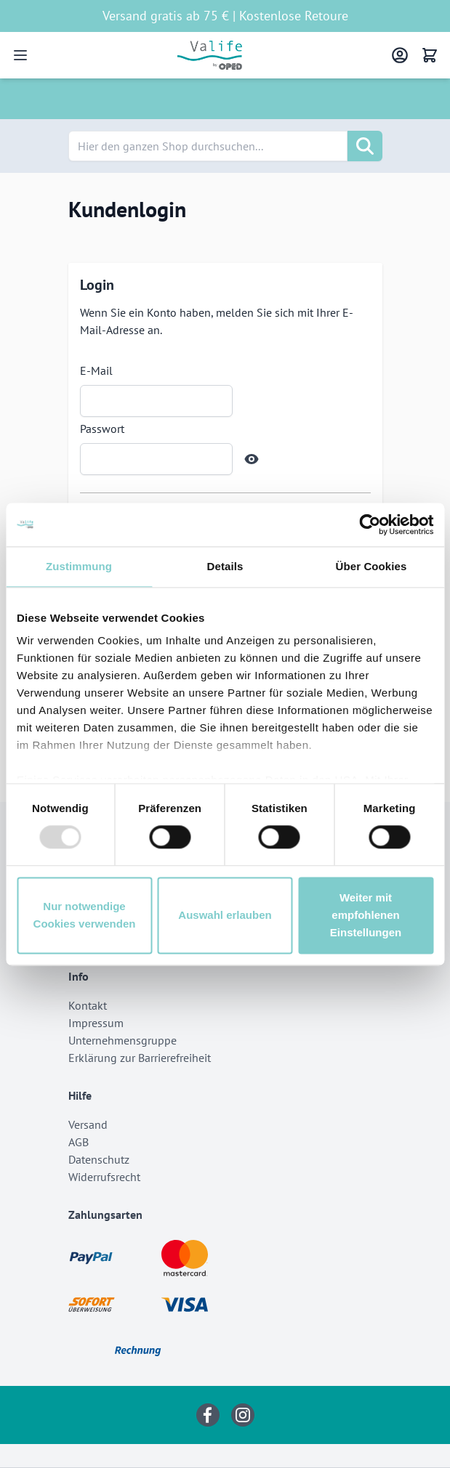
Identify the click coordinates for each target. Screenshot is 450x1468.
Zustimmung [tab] (79, 566)
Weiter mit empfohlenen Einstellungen (365, 914)
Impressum (96, 1022)
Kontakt (87, 1005)
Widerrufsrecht (104, 1176)
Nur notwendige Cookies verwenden (84, 915)
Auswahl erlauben (224, 915)
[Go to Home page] (209, 55)
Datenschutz (98, 1159)
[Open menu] (20, 55)
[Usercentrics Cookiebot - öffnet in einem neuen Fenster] (369, 524)
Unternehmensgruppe (122, 1040)
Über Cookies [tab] (371, 566)
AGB (78, 1142)
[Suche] (364, 146)
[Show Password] (251, 459)
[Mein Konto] (399, 55)
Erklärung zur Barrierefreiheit (139, 1057)
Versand (88, 1124)
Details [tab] (225, 566)
